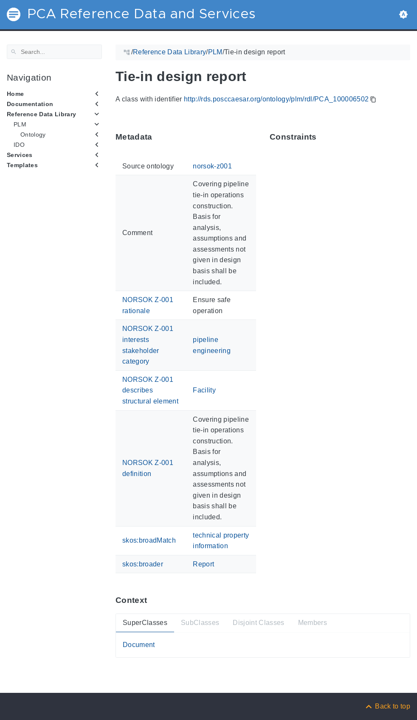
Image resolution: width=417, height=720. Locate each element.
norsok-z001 (212, 166)
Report (203, 564)
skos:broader (142, 564)
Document (139, 644)
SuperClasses (145, 622)
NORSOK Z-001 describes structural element (150, 390)
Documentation (30, 104)
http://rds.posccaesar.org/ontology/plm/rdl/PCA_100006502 (276, 99)
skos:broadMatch (149, 540)
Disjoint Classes (258, 622)
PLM (20, 124)
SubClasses (200, 622)
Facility (204, 390)
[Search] (54, 52)
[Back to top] (387, 706)
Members (312, 622)
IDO (19, 144)
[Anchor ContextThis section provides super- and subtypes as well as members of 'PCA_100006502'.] (153, 600)
